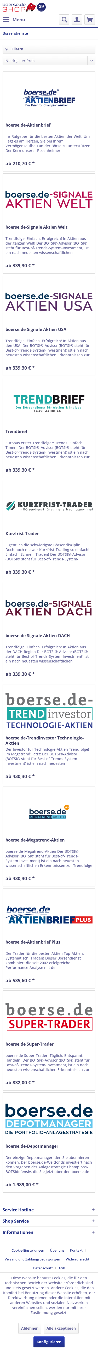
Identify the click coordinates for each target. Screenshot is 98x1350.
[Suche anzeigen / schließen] (64, 19)
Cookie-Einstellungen (27, 1250)
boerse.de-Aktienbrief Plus (32, 942)
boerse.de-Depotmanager (31, 1146)
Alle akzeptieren (61, 1328)
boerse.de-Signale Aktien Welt (36, 227)
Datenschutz (43, 1268)
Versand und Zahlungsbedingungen (32, 1259)
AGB (62, 1268)
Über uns (57, 1250)
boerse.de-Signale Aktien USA (35, 329)
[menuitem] (14, 19)
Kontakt (76, 1250)
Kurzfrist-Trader (22, 533)
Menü (14, 18)
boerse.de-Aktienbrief (27, 125)
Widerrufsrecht (77, 1259)
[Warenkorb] (89, 19)
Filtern (14, 48)
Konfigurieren (49, 1341)
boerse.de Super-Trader (29, 1044)
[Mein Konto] (77, 19)
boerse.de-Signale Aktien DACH (37, 635)
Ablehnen (29, 1328)
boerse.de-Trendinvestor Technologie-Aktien (44, 740)
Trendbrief (16, 431)
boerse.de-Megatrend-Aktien (35, 840)
